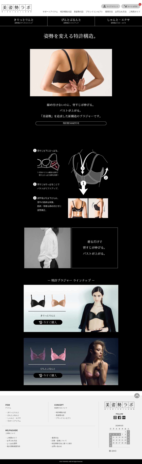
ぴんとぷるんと (47, 369)
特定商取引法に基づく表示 (62, 443)
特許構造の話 (66, 12)
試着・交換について (59, 441)
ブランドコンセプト (94, 12)
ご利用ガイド (134, 12)
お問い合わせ (57, 446)
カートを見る (134, 5)
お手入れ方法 (120, 12)
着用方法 (109, 12)
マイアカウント (112, 6)
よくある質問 (12, 443)
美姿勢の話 (78, 12)
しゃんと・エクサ (14, 418)
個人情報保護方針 (13, 446)
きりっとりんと (47, 315)
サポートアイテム (50, 12)
